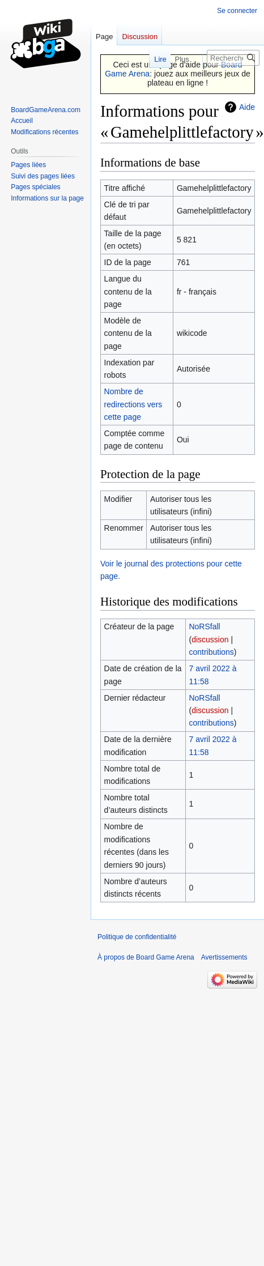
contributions (211, 652)
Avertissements (224, 957)
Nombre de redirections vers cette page (133, 404)
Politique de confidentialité (136, 937)
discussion (209, 639)
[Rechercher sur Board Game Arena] (233, 58)
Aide (247, 107)
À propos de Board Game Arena (145, 957)
